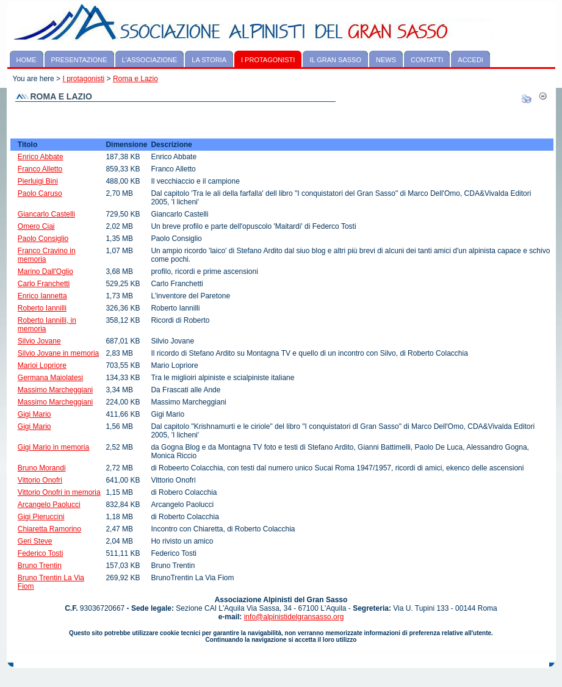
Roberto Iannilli (42, 308)
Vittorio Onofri (40, 480)
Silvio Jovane (39, 341)
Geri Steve (35, 541)
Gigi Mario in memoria (53, 447)
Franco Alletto (40, 169)
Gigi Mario (34, 414)
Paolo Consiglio (43, 238)
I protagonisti (83, 78)
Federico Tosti (40, 553)
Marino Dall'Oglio (45, 271)
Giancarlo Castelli (46, 214)
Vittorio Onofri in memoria (59, 492)
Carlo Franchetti (44, 283)
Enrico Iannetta (42, 296)
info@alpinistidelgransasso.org (294, 617)
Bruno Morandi (42, 468)
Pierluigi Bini (38, 181)
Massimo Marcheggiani (55, 390)
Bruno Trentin (40, 565)
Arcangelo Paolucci (49, 504)
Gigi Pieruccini (41, 517)
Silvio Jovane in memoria (58, 353)
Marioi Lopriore (42, 365)
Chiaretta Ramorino (49, 529)
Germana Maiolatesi (50, 377)
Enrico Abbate (40, 157)
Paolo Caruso (40, 193)
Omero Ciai (36, 226)
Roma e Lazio (135, 78)
